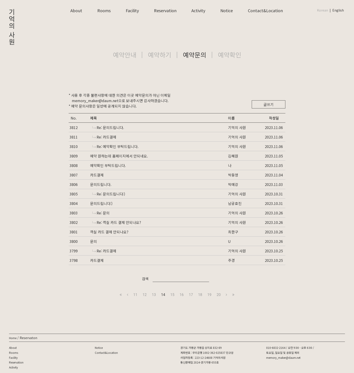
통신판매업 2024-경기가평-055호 (199, 362)
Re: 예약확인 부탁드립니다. (115, 146)
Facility (132, 10)
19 (209, 295)
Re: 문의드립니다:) (108, 193)
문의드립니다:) (101, 203)
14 (163, 295)
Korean (322, 10)
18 (200, 295)
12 (145, 295)
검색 (145, 278)
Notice (226, 10)
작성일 (274, 118)
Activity (198, 10)
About (76, 10)
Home (12, 338)
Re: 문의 (100, 212)
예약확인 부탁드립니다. (108, 165)
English (338, 10)
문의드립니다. (100, 184)
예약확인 (229, 54)
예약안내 (124, 54)
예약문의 (194, 54)
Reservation (165, 10)
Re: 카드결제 (104, 136)
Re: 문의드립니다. (108, 127)
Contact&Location (265, 10)
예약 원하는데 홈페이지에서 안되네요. (119, 155)
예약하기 (159, 54)
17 (191, 295)
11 (135, 295)
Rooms (104, 10)
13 (154, 295)
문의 (93, 241)
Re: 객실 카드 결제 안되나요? (116, 222)
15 (172, 295)
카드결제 (97, 174)
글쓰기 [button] (268, 104)
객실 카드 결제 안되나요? (109, 231)
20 (219, 295)
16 (182, 295)
